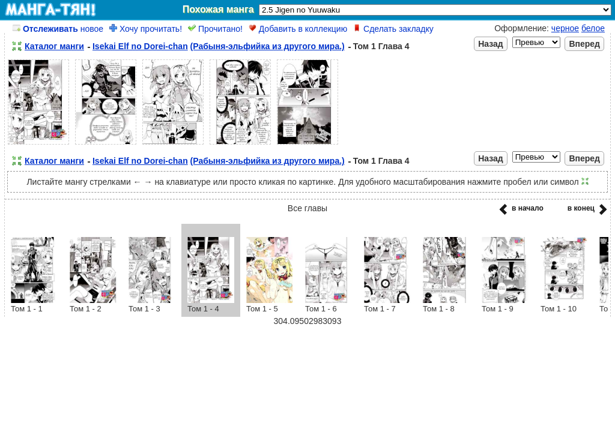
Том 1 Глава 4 (381, 46)
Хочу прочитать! (145, 29)
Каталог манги (54, 46)
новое (58, 29)
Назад (490, 44)
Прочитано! (215, 29)
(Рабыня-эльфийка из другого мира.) (267, 46)
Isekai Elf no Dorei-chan (140, 46)
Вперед (584, 44)
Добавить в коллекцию (298, 29)
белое (593, 28)
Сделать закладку (393, 29)
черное (565, 28)
